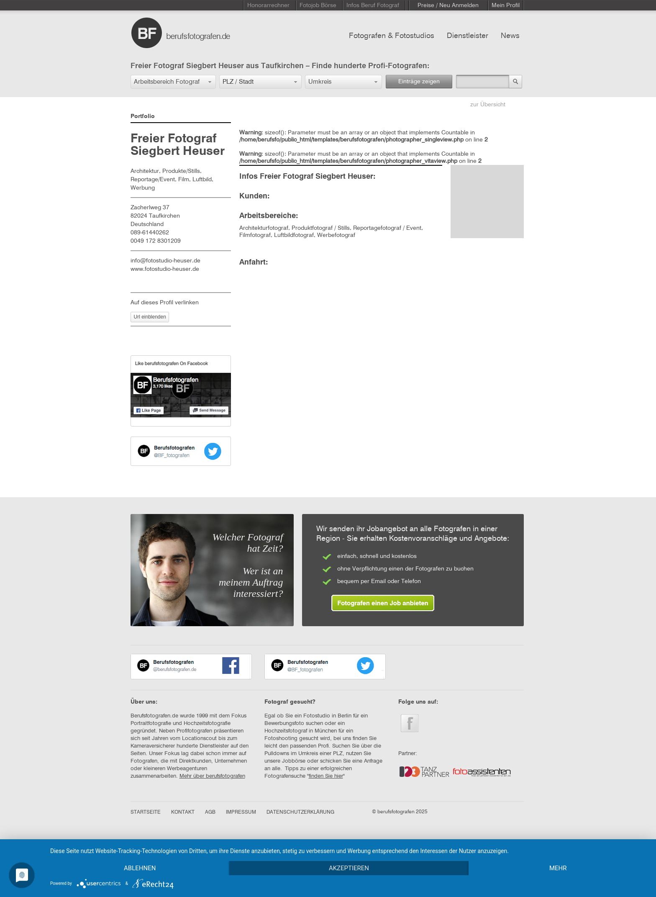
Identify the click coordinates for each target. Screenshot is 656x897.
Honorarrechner (268, 5)
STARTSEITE (146, 812)
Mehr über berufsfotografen (212, 776)
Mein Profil (506, 5)
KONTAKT (183, 812)
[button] (173, 82)
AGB (210, 812)
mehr (558, 868)
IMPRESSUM (241, 812)
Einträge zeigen (419, 82)
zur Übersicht (487, 105)
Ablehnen (140, 868)
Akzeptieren (349, 868)
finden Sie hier (326, 776)
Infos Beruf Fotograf (372, 5)
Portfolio (143, 116)
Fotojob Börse (318, 5)
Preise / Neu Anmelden (448, 5)
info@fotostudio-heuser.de (165, 261)
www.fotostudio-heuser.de (165, 269)
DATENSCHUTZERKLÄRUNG (300, 812)
